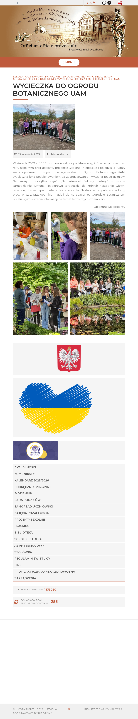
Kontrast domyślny (104, 3)
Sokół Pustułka (28, 539)
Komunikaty (24, 474)
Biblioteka (23, 532)
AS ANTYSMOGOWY (29, 545)
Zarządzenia (25, 578)
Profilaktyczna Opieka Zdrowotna (44, 571)
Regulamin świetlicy (32, 558)
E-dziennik (23, 493)
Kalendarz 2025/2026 (31, 480)
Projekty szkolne (29, 519)
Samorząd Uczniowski (33, 506)
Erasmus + (23, 526)
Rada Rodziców (27, 500)
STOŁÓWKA (23, 552)
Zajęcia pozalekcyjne (32, 513)
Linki (18, 565)
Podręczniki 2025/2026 (32, 487)
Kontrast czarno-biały (109, 3)
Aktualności (25, 467)
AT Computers (111, 709)
